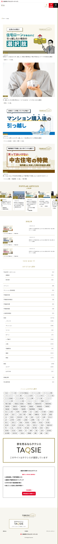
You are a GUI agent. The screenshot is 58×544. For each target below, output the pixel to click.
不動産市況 (15, 406)
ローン (8, 335)
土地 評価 (12, 419)
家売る (5, 103)
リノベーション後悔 (20, 401)
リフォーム (29, 401)
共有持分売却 (19, 417)
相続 (7, 353)
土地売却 (19, 419)
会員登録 (51, 5)
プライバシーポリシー (50, 531)
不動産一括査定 (8, 403)
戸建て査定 (27, 427)
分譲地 (32, 417)
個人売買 (44, 414)
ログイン (46, 5)
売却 (5, 318)
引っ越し (7, 18)
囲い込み (50, 417)
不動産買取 (14, 178)
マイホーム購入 (19, 395)
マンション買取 (7, 178)
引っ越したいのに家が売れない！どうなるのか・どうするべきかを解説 (22, 100)
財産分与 (22, 433)
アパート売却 (13, 393)
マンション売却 (5, 208)
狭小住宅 (13, 430)
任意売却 (51, 411)
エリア (8, 367)
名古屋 (44, 417)
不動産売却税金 (18, 209)
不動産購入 (40, 409)
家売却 (42, 425)
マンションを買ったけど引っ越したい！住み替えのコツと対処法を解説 (22, 138)
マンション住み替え (8, 141)
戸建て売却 (4, 210)
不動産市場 (7, 406)
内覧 (26, 417)
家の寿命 (13, 425)
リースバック (48, 398)
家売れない (35, 425)
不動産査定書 (39, 406)
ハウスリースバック (9, 395)
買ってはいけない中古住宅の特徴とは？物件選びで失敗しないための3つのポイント (25, 176)
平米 (6, 427)
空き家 (42, 430)
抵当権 (41, 427)
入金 (54, 206)
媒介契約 (27, 422)
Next (56, 200)
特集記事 (6, 377)
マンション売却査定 (9, 290)
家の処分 (41, 422)
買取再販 (29, 433)
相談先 (31, 430)
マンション (9, 325)
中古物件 (18, 411)
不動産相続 (7, 308)
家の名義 (47, 422)
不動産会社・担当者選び (19, 403)
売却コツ (6, 422)
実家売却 (34, 422)
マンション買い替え (20, 398)
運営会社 (4, 531)
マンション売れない (40, 395)
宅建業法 (8, 348)
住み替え (6, 414)
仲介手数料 (44, 411)
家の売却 (6, 425)
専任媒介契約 (49, 425)
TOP (3, 18)
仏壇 (30, 411)
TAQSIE (6, 393)
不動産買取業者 (32, 409)
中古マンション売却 (9, 411)
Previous (1, 200)
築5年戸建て (15, 433)
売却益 (21, 422)
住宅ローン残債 (16, 141)
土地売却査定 (7, 313)
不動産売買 (7, 304)
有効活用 (6, 430)
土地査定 (25, 419)
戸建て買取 (24, 178)
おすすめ (8, 371)
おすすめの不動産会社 (8, 233)
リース (8, 330)
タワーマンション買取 (48, 393)
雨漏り (47, 433)
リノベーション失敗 (9, 401)
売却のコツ (14, 422)
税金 (7, 357)
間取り (36, 433)
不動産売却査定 (8, 299)
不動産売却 (17, 207)
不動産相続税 (15, 409)
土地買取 (32, 419)
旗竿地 (47, 427)
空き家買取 (7, 433)
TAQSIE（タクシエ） (10, 272)
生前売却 (20, 430)
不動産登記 (47, 406)
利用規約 (26, 531)
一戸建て (8, 339)
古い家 (38, 417)
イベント (6, 286)
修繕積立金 (37, 414)
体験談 (8, 275)
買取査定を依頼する (29, 493)
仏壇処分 (36, 411)
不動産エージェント (44, 401)
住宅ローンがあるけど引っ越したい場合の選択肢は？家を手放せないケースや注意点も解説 (27, 56)
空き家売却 (7, 382)
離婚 (41, 433)
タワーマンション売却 (36, 393)
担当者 (8, 280)
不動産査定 (31, 406)
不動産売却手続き (38, 403)
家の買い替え (21, 425)
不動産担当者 (22, 406)
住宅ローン (6, 59)
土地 (7, 344)
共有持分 (12, 417)
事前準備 (24, 411)
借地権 (50, 414)
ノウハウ (8, 321)
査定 (5, 363)
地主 (38, 419)
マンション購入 (40, 398)
